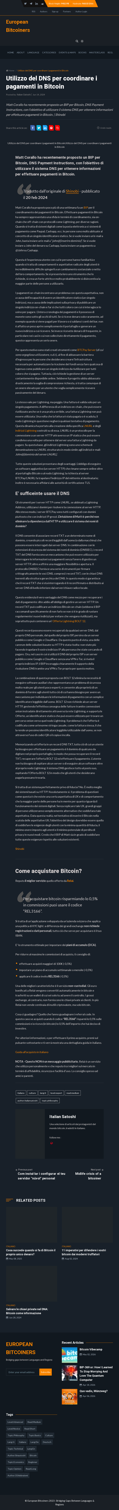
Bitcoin (33, 1455)
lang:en (31, 1448)
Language (33, 52)
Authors (43, 11)
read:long (31, 1468)
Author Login (81, 11)
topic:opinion (14, 1468)
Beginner (32, 1462)
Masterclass (97, 52)
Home (10, 52)
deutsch (47, 1442)
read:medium (72, 1092)
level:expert (56, 1092)
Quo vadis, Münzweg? (94, 1391)
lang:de (35, 1442)
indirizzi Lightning (26, 430)
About (21, 52)
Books (82, 52)
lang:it (43, 1092)
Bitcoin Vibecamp (91, 1349)
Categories (49, 52)
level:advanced (15, 1421)
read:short (29, 1428)
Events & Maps (67, 52)
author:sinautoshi (16, 1455)
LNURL (88, 425)
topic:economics (16, 1462)
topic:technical (15, 1448)
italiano (21, 1092)
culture (32, 1092)
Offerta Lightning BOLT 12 (69, 621)
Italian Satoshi (24, 94)
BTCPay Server (86, 349)
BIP (86, 207)
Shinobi (72, 191)
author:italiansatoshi (27, 1100)
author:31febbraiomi (18, 1475)
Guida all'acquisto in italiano (31, 1052)
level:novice (14, 1428)
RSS (33, 11)
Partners (67, 11)
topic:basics (35, 1435)
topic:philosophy (50, 1100)
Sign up (55, 11)
